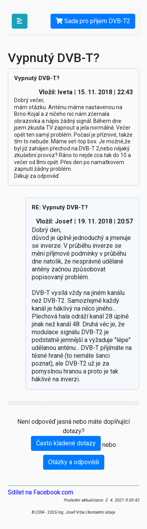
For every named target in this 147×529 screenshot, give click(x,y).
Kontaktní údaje (101, 512)
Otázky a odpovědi (73, 462)
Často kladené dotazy (66, 443)
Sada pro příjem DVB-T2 (93, 21)
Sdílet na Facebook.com (40, 492)
